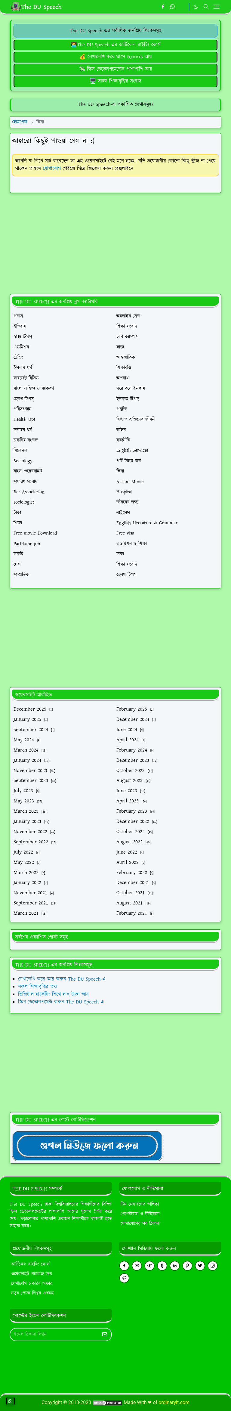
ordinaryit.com (174, 1402)
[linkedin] (175, 1266)
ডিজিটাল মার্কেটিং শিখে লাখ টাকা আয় (53, 994)
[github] (124, 1278)
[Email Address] (54, 1335)
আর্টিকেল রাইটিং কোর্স (30, 1264)
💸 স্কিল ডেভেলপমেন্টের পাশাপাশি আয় (115, 69)
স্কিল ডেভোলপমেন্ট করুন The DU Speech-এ (61, 1002)
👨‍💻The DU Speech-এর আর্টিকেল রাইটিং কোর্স (116, 44)
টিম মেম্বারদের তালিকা (140, 1204)
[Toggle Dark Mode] (196, 7)
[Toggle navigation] (216, 7)
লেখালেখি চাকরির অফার (31, 1283)
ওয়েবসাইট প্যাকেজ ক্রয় (31, 1273)
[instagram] (213, 1266)
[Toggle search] (206, 6)
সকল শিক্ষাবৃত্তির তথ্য (37, 986)
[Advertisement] (115, 240)
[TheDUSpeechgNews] (87, 1145)
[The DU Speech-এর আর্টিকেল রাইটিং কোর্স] (115, 44)
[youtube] (137, 1266)
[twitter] (200, 1266)
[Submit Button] (104, 1335)
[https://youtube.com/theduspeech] (183, 7)
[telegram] (149, 1266)
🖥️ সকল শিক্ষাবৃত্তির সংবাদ (115, 81)
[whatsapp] (173, 7)
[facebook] (163, 7)
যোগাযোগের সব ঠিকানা (140, 1223)
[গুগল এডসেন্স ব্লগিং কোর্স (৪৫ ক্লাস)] (115, 81)
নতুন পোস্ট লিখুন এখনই (32, 1293)
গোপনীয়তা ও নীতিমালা (140, 1214)
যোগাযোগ (52, 168)
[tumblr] (162, 1266)
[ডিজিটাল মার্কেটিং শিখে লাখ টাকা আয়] (115, 69)
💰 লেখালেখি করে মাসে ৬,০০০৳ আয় (115, 56)
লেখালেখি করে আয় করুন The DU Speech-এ (62, 979)
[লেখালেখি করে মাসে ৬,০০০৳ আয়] (115, 56)
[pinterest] (187, 1266)
